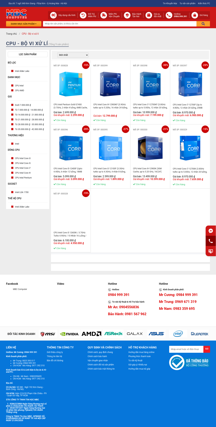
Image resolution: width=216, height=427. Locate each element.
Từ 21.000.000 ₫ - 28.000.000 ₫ (29, 119)
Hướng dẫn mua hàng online (141, 352)
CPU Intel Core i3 (23, 158)
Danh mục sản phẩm (23, 24)
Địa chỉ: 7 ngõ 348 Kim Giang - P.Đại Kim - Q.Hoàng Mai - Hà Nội (38, 3)
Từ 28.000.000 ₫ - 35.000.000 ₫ (29, 124)
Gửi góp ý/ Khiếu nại (137, 364)
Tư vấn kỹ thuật (135, 360)
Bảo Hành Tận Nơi (136, 15)
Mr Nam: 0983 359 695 (177, 309)
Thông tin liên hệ (54, 356)
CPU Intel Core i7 (23, 168)
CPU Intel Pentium (23, 178)
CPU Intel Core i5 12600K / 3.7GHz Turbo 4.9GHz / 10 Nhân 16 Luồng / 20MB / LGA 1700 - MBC (70, 235)
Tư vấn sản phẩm (187, 3)
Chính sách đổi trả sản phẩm (101, 364)
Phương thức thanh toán (139, 356)
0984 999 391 (119, 295)
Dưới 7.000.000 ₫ (23, 105)
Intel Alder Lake (22, 71)
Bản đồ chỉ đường (55, 360)
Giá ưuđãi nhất (157, 15)
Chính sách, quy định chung (100, 352)
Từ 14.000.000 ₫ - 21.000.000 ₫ (29, 115)
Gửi (206, 349)
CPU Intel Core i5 (23, 163)
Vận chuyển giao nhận (98, 360)
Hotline (180, 15)
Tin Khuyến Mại (170, 3)
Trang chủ (11, 33)
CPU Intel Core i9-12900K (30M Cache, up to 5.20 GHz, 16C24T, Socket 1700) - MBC (147, 171)
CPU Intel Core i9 (23, 173)
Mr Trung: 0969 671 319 (177, 302)
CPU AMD (19, 90)
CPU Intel (19, 85)
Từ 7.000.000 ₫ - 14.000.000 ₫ (29, 110)
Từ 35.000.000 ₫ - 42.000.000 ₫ (29, 129)
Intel (17, 144)
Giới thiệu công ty (55, 352)
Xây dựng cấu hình (66, 15)
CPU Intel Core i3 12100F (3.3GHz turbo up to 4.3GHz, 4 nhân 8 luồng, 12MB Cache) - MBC (109, 171)
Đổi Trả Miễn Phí (92, 15)
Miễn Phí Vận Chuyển (114, 15)
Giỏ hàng (204, 15)
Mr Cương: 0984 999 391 (178, 295)
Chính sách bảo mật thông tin (101, 369)
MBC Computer (20, 289)
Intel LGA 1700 (22, 192)
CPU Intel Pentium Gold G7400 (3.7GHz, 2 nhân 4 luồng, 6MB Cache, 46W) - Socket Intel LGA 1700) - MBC (70, 107)
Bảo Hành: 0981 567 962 (127, 314)
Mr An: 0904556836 (123, 307)
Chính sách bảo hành (97, 356)
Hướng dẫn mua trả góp (139, 369)
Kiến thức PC (204, 3)
